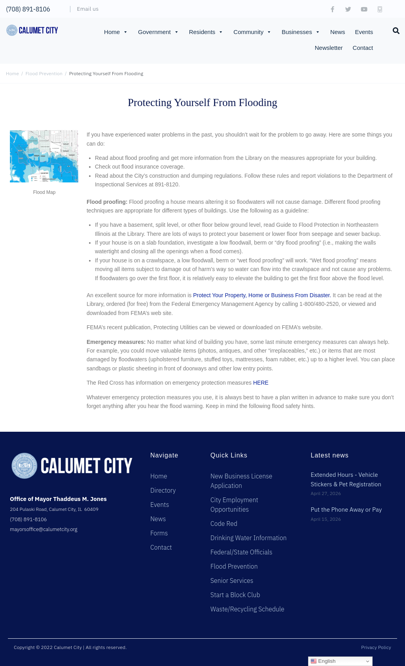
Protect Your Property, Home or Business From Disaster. (262, 295)
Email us (88, 8)
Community (252, 32)
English (322, 661)
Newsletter (329, 47)
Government (158, 32)
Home (116, 32)
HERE (261, 382)
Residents (206, 32)
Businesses (301, 32)
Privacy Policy (376, 647)
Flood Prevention (44, 73)
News (337, 31)
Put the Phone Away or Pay (346, 509)
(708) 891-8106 (28, 9)
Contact (363, 47)
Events (364, 31)
